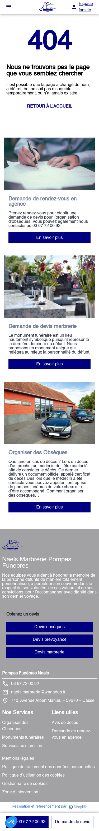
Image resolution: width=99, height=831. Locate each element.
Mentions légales (18, 759)
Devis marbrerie (49, 652)
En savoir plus (49, 237)
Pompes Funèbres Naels (25, 673)
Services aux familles (22, 746)
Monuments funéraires (23, 738)
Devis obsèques (49, 627)
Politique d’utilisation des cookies (33, 775)
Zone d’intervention (20, 792)
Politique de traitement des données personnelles (48, 767)
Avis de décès (65, 723)
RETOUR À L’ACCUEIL (49, 106)
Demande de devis (72, 822)
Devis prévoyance (50, 640)
